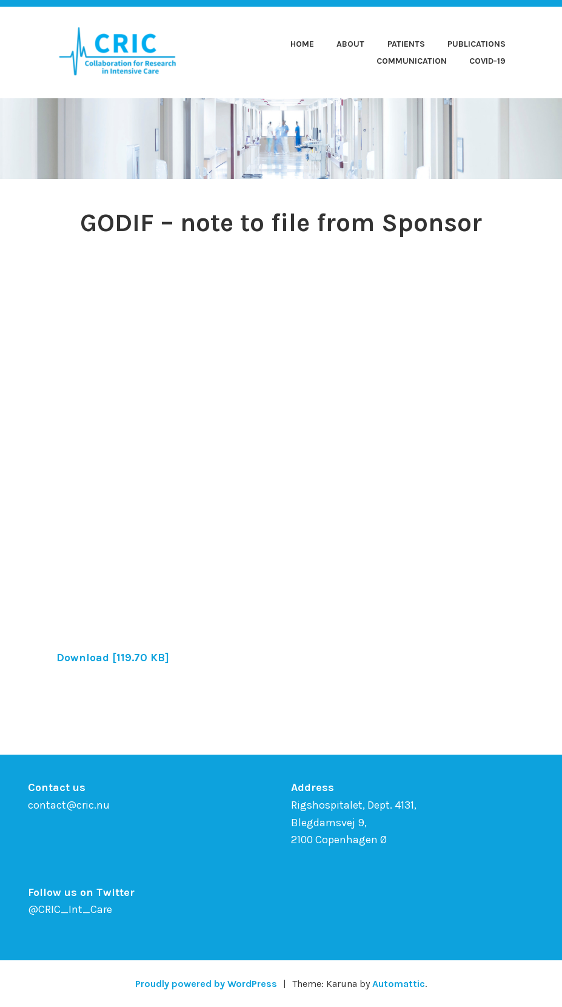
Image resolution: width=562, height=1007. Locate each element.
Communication (411, 61)
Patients (406, 44)
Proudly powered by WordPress (206, 983)
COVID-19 (487, 61)
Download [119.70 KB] (112, 657)
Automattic (398, 983)
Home (302, 44)
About (350, 44)
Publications (476, 44)
